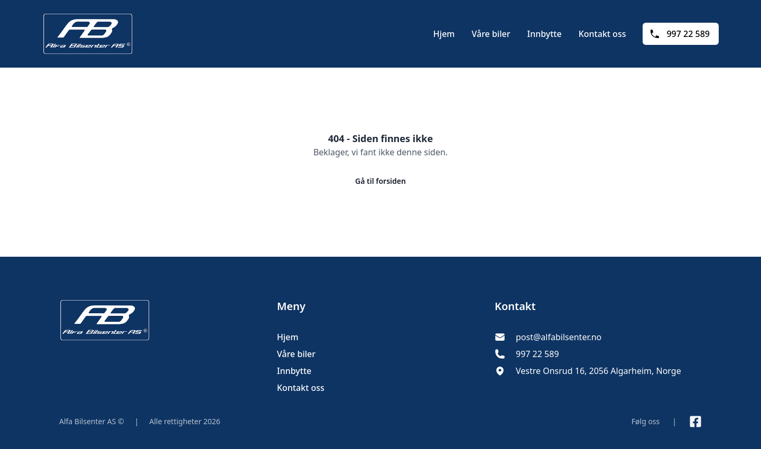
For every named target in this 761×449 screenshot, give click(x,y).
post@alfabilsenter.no (558, 337)
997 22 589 (679, 34)
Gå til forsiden (380, 181)
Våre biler (490, 34)
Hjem (444, 34)
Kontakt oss (602, 34)
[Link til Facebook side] (695, 421)
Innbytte (544, 34)
